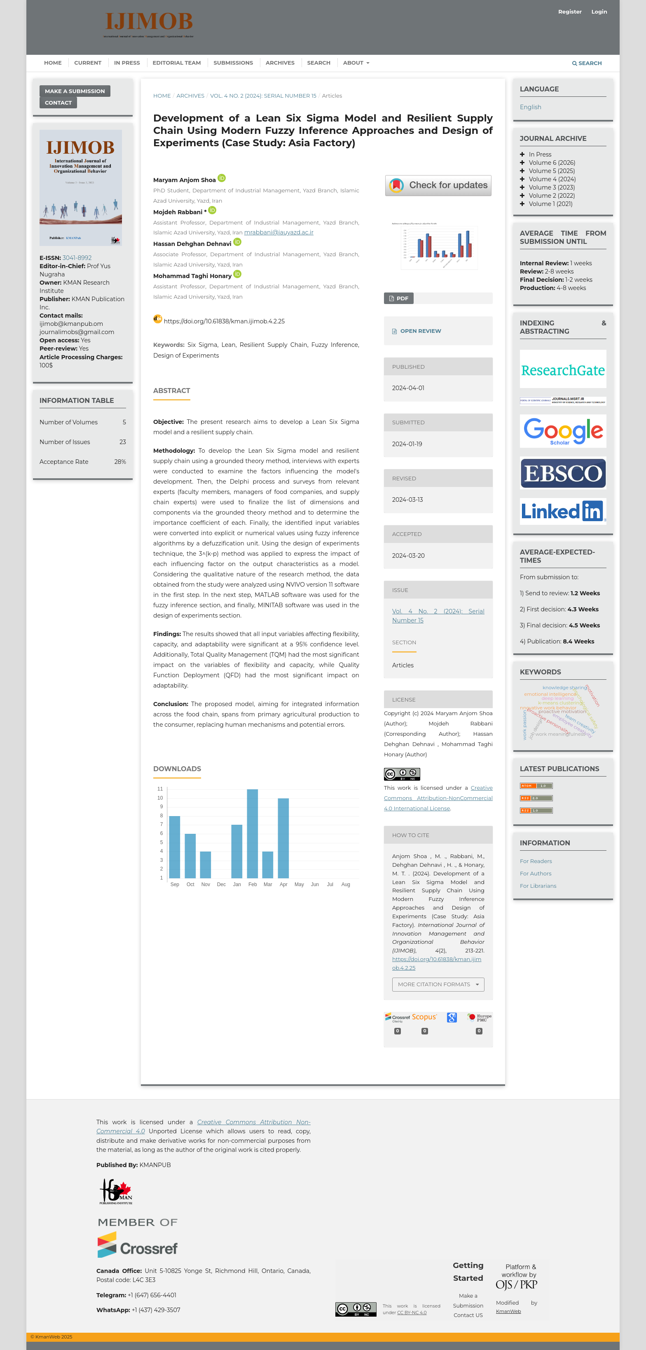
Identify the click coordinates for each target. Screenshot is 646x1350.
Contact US (468, 1315)
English (530, 107)
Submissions (233, 62)
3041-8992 (77, 258)
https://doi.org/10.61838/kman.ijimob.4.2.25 (224, 321)
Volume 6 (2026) (550, 162)
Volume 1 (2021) (548, 204)
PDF (401, 298)
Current (87, 62)
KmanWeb (508, 1311)
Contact (58, 102)
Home (53, 62)
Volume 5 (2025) (549, 171)
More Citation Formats (434, 984)
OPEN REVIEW (420, 331)
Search (319, 62)
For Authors (536, 873)
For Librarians (538, 885)
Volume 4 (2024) (550, 179)
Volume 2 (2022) (549, 195)
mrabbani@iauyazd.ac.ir (279, 232)
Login (599, 11)
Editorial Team (177, 62)
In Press (127, 62)
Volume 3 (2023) (549, 187)
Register (570, 11)
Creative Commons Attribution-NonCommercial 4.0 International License (438, 798)
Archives (280, 62)
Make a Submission (75, 91)
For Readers (536, 861)
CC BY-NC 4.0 (411, 1312)
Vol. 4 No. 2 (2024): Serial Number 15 (263, 95)
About (354, 62)
